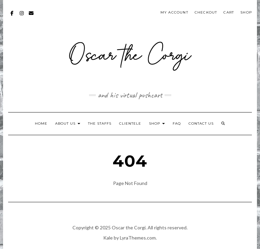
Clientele (130, 123)
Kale (108, 238)
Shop (246, 12)
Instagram (22, 16)
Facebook (12, 16)
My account (174, 12)
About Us (67, 123)
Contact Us (201, 123)
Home (41, 123)
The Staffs (99, 123)
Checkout (206, 12)
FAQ (177, 123)
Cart (228, 12)
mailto (31, 16)
